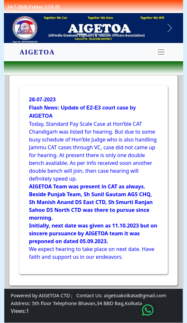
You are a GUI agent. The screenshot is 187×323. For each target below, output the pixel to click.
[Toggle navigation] (161, 52)
